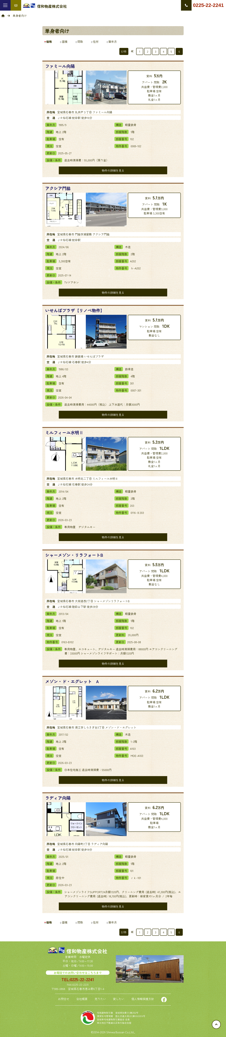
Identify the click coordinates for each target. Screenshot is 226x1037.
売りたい (100, 999)
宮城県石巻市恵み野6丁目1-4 (86, 989)
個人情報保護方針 (142, 999)
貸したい (118, 999)
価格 (48, 41)
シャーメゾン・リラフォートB (74, 555)
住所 (94, 41)
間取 (79, 41)
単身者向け (57, 30)
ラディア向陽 (58, 798)
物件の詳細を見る (113, 170)
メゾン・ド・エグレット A (72, 681)
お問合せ (63, 999)
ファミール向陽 (60, 66)
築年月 (111, 41)
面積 (63, 41)
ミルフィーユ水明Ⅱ (64, 432)
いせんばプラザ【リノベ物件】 (75, 310)
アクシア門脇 (58, 188)
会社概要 (82, 999)
